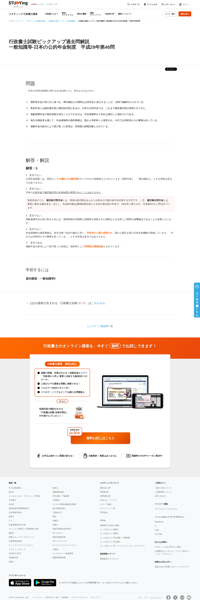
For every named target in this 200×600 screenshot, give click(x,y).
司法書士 (12, 500)
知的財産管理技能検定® (19, 508)
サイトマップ (96, 597)
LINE (157, 530)
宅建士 (55, 525)
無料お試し (185, 14)
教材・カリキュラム (67, 14)
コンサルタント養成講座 (62, 553)
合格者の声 (109, 14)
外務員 (55, 521)
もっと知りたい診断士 (109, 529)
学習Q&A (104, 512)
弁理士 (11, 504)
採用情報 (104, 496)
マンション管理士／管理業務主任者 (24, 529)
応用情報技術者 (15, 541)
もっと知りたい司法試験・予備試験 (115, 538)
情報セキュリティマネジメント (22, 537)
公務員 (55, 549)
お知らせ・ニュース (108, 500)
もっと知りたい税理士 (109, 533)
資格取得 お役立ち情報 (109, 525)
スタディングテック (17, 549)
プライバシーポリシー (79, 597)
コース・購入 (170, 14)
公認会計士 (57, 512)
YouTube (158, 534)
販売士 (11, 492)
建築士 (11, 533)
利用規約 (65, 597)
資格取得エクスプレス (109, 559)
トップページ (37, 597)
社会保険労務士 (15, 512)
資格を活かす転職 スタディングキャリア (172, 567)
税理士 (11, 516)
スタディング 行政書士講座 (23, 14)
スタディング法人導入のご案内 (168, 547)
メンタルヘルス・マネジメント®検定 (24, 496)
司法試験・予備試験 (60, 496)
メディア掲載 (105, 504)
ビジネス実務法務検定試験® (64, 504)
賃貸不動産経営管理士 (61, 529)
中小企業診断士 (15, 488)
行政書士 (56, 500)
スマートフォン (156, 597)
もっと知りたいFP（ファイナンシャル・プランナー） (123, 546)
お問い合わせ (168, 4)
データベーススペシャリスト (64, 545)
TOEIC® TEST (15, 553)
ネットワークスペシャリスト (21, 545)
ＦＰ (10, 521)
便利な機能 (81, 14)
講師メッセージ (124, 14)
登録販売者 (13, 557)
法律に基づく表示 (52, 597)
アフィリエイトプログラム (166, 509)
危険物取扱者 (58, 492)
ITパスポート (58, 533)
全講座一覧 (133, 4)
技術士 (55, 488)
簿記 (54, 516)
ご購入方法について (163, 488)
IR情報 (103, 492)
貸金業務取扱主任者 (17, 525)
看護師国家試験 (59, 557)
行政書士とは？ (51, 14)
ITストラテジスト (59, 541)
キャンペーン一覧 (107, 508)
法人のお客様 (150, 4)
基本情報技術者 (59, 537)
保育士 (11, 562)
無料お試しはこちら (107, 438)
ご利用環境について (163, 492)
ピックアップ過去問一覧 (100, 326)
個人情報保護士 (59, 508)
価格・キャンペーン (95, 14)
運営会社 (104, 488)
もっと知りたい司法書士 (110, 542)
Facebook (159, 522)
